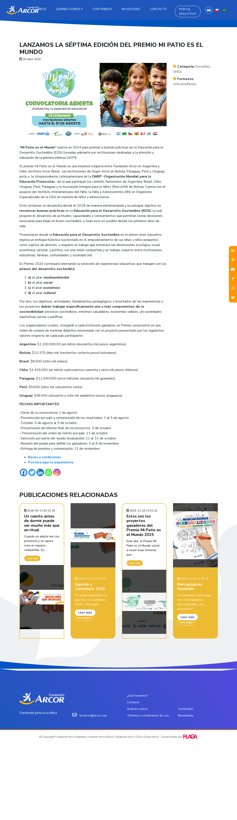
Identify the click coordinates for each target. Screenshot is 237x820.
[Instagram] (57, 472)
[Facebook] (23, 472)
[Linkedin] (40, 472)
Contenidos (102, 9)
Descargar (83, 618)
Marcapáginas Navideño (189, 587)
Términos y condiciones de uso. (148, 715)
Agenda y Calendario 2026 (90, 587)
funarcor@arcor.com (93, 715)
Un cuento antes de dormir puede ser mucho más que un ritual (41, 523)
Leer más (32, 558)
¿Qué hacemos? (137, 696)
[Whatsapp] (48, 472)
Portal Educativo (187, 11)
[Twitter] (32, 472)
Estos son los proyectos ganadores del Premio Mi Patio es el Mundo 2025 (143, 525)
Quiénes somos (68, 9)
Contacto (158, 9)
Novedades (131, 9)
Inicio (42, 9)
